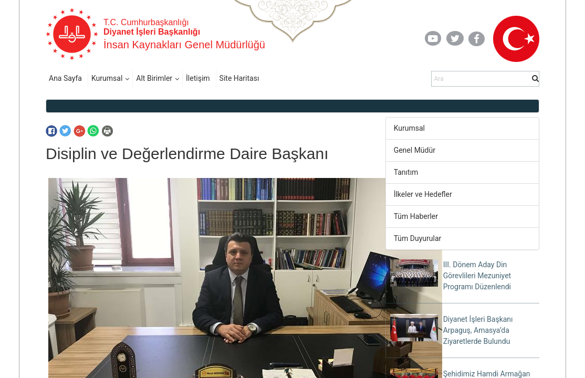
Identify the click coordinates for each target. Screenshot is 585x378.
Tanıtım (406, 172)
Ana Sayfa (65, 78)
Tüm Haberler (416, 216)
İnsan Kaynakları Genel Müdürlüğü (184, 44)
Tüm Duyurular (418, 238)
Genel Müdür (414, 150)
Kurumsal (106, 78)
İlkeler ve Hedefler (423, 194)
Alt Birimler (154, 78)
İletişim (198, 78)
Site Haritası (239, 78)
